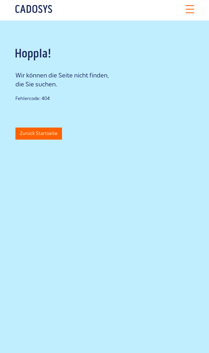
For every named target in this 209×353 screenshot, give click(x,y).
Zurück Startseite (39, 133)
